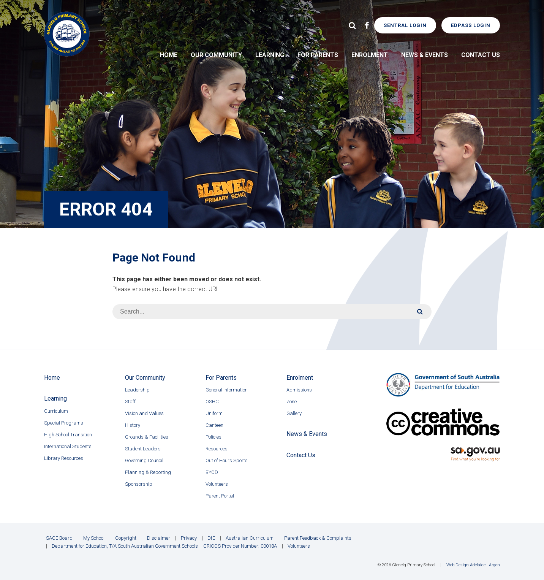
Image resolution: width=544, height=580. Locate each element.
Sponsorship (138, 484)
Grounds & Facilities (146, 437)
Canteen (214, 425)
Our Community (216, 55)
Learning (269, 55)
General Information (227, 390)
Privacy (189, 538)
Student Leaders (143, 449)
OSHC (212, 401)
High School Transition (68, 434)
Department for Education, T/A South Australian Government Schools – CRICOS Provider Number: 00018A (164, 546)
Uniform (214, 413)
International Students (68, 446)
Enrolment (369, 55)
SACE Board (59, 538)
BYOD (212, 472)
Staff (130, 401)
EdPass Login (470, 25)
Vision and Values (144, 413)
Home (168, 55)
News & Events (424, 55)
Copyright (125, 538)
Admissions (299, 390)
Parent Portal (220, 496)
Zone (291, 401)
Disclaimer (158, 538)
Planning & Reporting (148, 472)
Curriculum (56, 411)
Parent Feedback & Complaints (317, 538)
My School (93, 538)
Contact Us (480, 55)
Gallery (294, 413)
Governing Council (144, 460)
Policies (213, 437)
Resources (217, 449)
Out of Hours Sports (227, 460)
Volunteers (217, 484)
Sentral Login (405, 25)
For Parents (317, 55)
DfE (211, 538)
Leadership (137, 390)
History (132, 425)
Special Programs (63, 423)
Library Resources (63, 458)
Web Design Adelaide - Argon (473, 565)
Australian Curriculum (250, 538)
